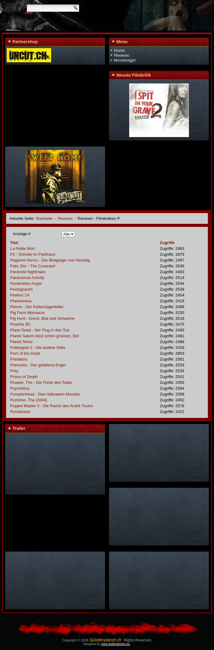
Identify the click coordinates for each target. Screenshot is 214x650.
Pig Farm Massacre (27, 312)
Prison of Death (24, 376)
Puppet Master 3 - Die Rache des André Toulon (51, 405)
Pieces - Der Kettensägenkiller (37, 306)
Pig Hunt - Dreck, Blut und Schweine (42, 318)
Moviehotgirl (124, 60)
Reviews (121, 55)
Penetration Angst (26, 283)
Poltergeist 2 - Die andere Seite (38, 347)
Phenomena (21, 301)
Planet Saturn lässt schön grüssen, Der (44, 336)
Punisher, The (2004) (28, 400)
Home (119, 50)
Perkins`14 (19, 295)
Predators (18, 359)
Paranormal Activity (27, 277)
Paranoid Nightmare (28, 272)
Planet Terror (21, 341)
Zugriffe (167, 242)
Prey (14, 371)
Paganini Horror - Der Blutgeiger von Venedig (50, 260)
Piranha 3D (20, 324)
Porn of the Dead (25, 353)
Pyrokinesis (20, 411)
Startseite (44, 218)
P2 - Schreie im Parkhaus (32, 254)
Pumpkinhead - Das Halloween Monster (45, 394)
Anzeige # (22, 233)
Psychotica (19, 388)
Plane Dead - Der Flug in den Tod (39, 330)
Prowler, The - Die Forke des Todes (41, 382)
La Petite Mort (22, 248)
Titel (14, 242)
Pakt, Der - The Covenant (32, 266)
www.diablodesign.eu (115, 644)
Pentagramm (21, 289)
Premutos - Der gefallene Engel (38, 365)
